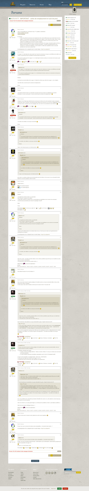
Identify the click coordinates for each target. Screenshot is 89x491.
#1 (60, 29)
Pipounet (13, 185)
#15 (60, 290)
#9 (60, 181)
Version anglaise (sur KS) (23, 32)
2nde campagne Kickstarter (27, 20)
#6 (60, 109)
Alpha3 (13, 438)
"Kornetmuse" (22, 374)
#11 (60, 212)
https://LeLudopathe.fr (45, 49)
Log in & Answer (35, 460)
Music (22, 475)
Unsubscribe (66, 474)
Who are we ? (36, 472)
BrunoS (13, 68)
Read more (53, 488)
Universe (10, 474)
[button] (63, 2)
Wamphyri (13, 56)
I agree (59, 488)
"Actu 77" (20, 323)
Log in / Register (77, 4)
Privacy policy (36, 475)
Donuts (13, 103)
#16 (60, 342)
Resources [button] (33, 4)
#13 (60, 269)
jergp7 (13, 417)
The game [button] (23, 4)
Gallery (9, 478)
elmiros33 (13, 284)
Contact (34, 477)
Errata (22, 478)
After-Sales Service (37, 478)
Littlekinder (13, 154)
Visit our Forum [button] (72, 57)
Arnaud (13, 33)
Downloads (23, 477)
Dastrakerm (13, 92)
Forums (42, 4)
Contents (10, 477)
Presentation (11, 472)
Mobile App (23, 480)
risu (13, 273)
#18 (60, 413)
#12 (60, 237)
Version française (21, 34)
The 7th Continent (17, 20)
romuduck (13, 196)
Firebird (13, 346)
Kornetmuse (13, 241)
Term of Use (35, 474)
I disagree (65, 488)
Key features (11, 475)
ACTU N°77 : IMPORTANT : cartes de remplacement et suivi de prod (33, 18)
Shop (50, 4)
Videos (22, 474)
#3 (60, 64)
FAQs (22, 472)
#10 (60, 192)
